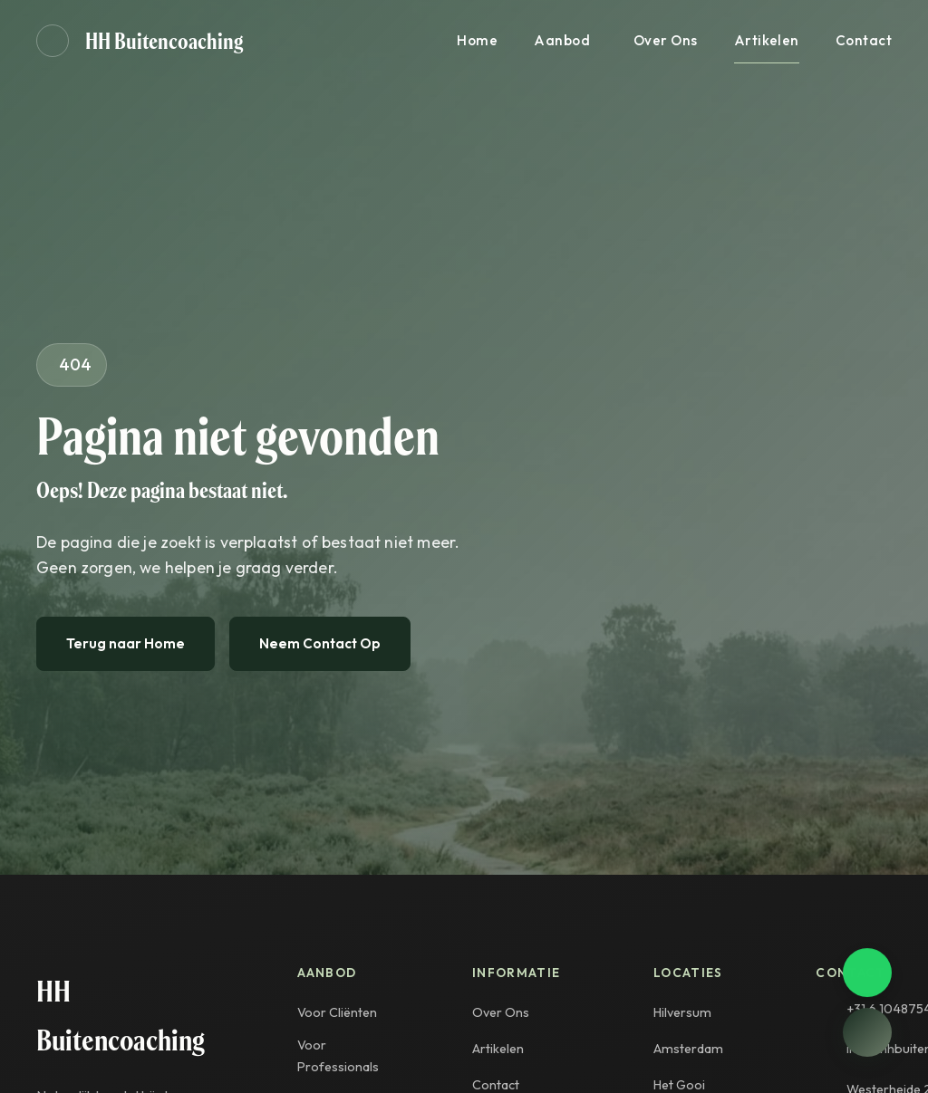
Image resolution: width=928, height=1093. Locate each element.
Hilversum (682, 1012)
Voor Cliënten (337, 1012)
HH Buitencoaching (164, 40)
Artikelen (766, 40)
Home (477, 40)
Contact (864, 40)
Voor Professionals (338, 1056)
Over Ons (665, 40)
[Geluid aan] (52, 40)
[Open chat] (867, 1032)
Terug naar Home (125, 643)
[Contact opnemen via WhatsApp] (867, 973)
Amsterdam (688, 1048)
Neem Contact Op (320, 643)
